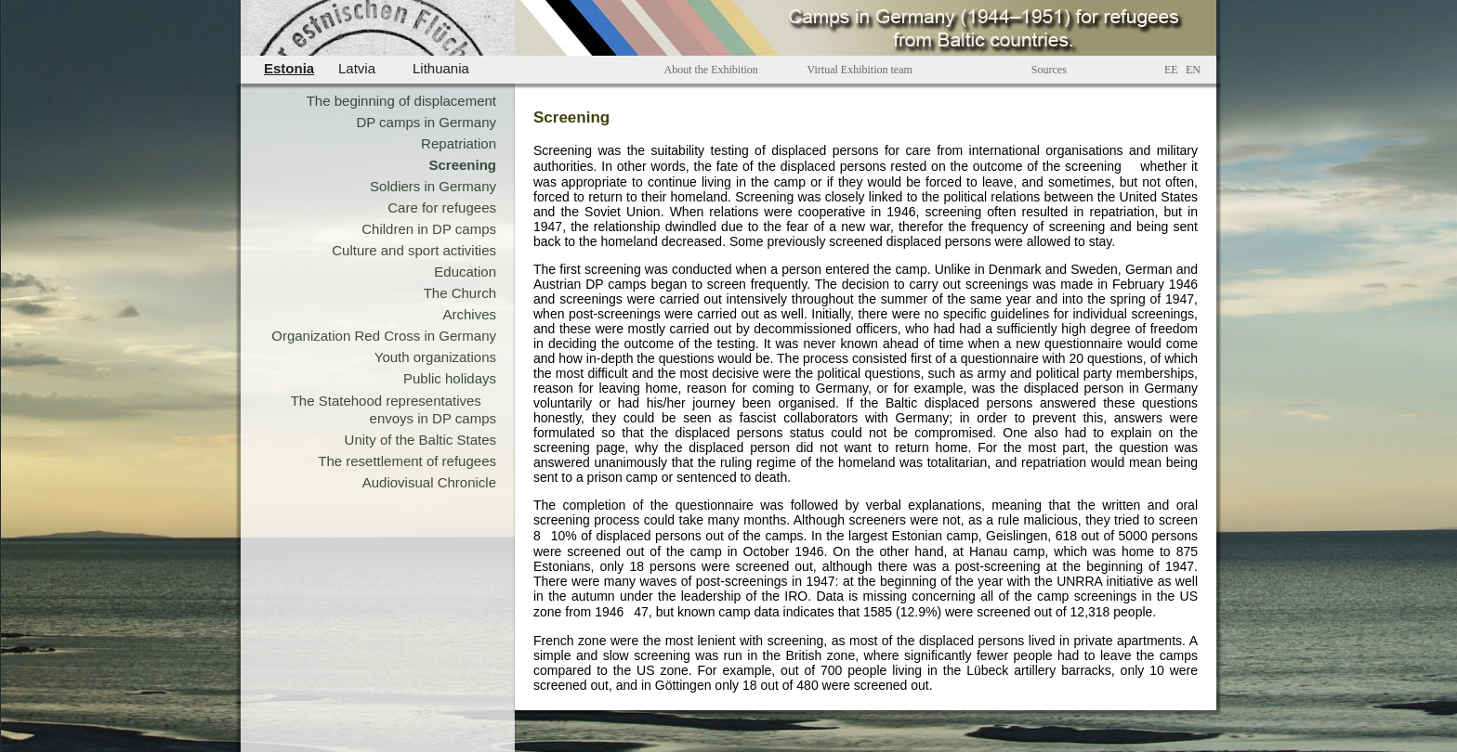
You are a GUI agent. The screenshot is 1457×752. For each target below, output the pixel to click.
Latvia (356, 68)
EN (1193, 69)
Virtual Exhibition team (859, 69)
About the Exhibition (711, 69)
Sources (1049, 69)
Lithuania (441, 68)
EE (1171, 69)
